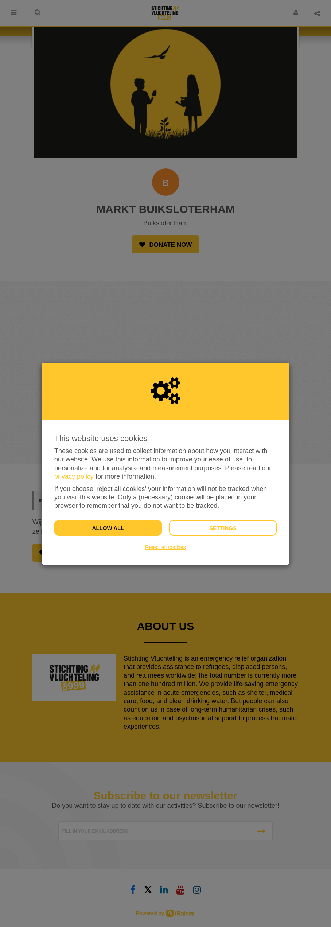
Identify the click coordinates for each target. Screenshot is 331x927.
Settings (223, 528)
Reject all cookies (165, 547)
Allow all (108, 528)
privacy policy (74, 476)
